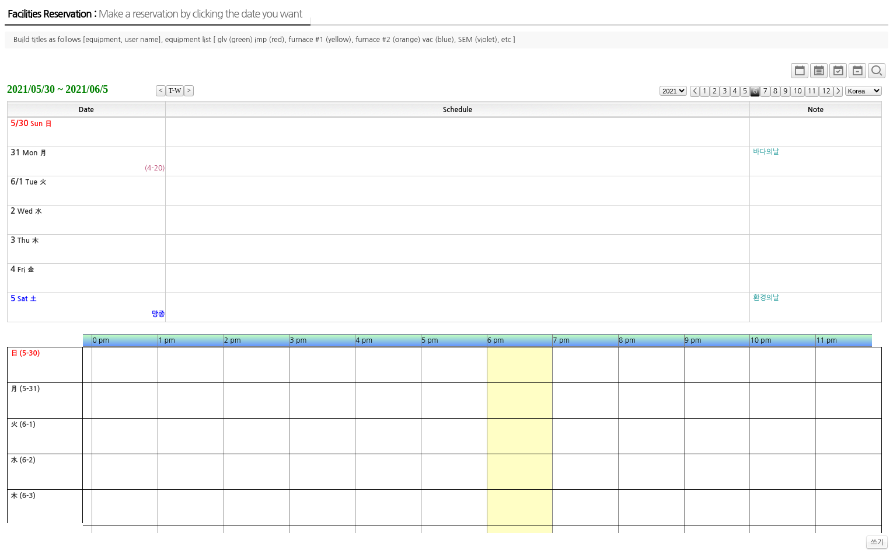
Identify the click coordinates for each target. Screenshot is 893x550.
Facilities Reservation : (155, 14)
